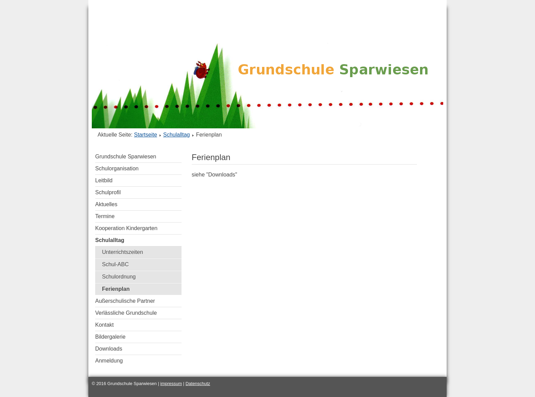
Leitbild (104, 180)
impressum (171, 383)
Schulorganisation (117, 168)
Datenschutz (198, 383)
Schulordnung (119, 277)
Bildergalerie (110, 337)
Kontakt (104, 325)
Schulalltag (176, 135)
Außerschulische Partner (125, 301)
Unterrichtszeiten (122, 252)
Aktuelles (106, 204)
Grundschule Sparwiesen (125, 156)
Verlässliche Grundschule (126, 313)
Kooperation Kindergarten (126, 228)
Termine (105, 216)
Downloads (108, 349)
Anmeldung (109, 361)
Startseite (145, 135)
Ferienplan (116, 289)
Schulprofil (108, 192)
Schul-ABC (115, 264)
